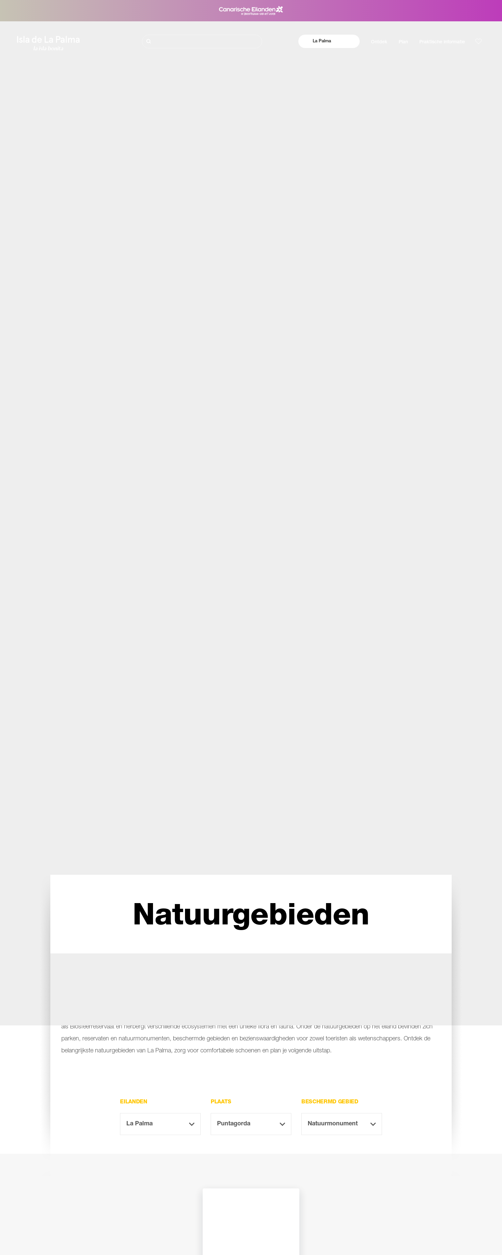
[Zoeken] (202, 41)
